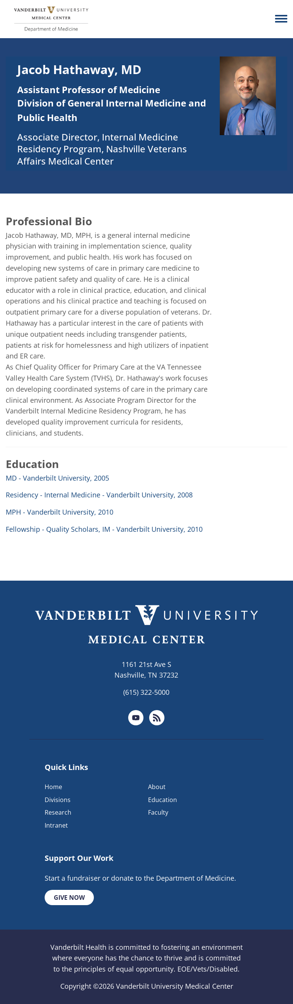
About (157, 787)
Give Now (69, 897)
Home (53, 787)
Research (58, 812)
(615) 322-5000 (146, 692)
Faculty (158, 812)
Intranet (56, 825)
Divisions (58, 800)
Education (162, 800)
